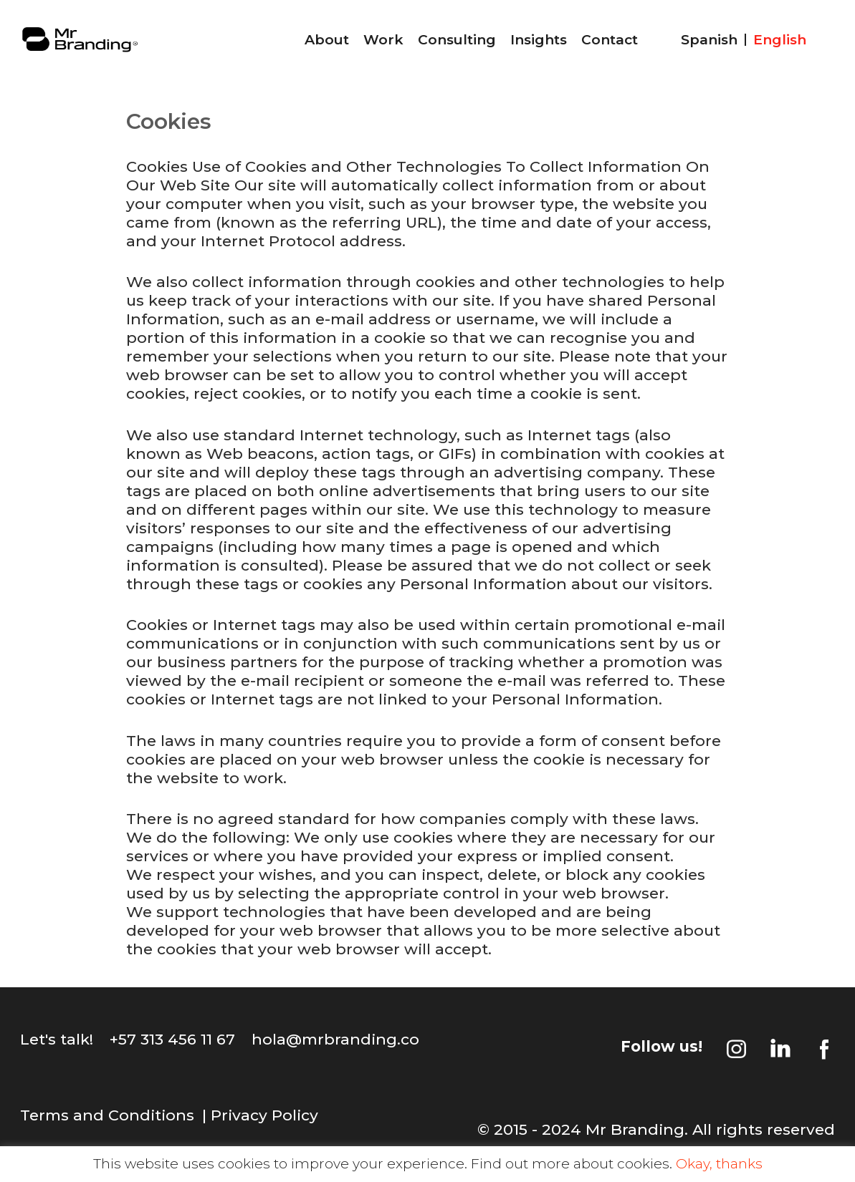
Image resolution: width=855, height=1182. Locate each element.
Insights (538, 39)
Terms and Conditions (107, 1115)
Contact (609, 39)
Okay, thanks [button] (719, 1164)
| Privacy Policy (260, 1115)
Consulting (457, 39)
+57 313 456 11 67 (172, 1039)
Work (383, 39)
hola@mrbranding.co (335, 1039)
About (327, 39)
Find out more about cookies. (571, 1164)
